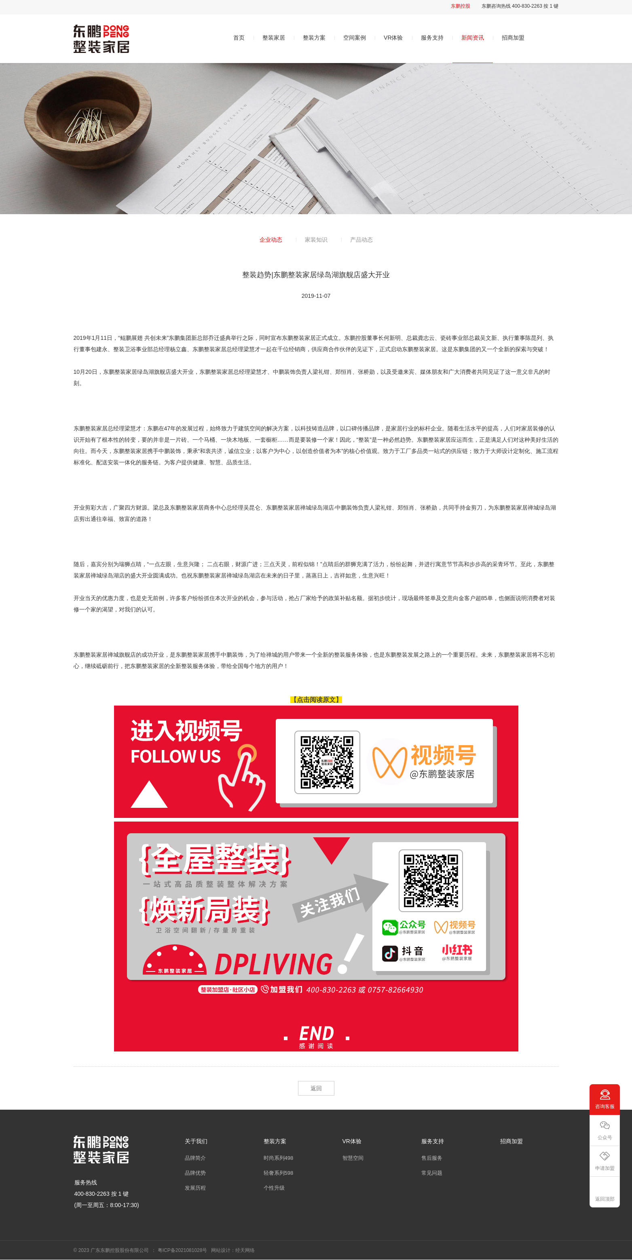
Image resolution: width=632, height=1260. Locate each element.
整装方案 (314, 38)
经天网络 (245, 1250)
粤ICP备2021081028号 (182, 1250)
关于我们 (196, 1141)
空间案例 (354, 38)
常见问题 (431, 1173)
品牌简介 (195, 1158)
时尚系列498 (279, 1158)
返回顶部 (605, 1199)
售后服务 (431, 1158)
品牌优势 (195, 1173)
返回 (316, 1088)
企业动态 (271, 239)
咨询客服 (605, 1106)
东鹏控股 (460, 6)
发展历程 (195, 1188)
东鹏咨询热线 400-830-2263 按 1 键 (520, 6)
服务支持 (432, 38)
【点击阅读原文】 (316, 699)
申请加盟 (605, 1168)
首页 (239, 38)
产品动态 (361, 239)
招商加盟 (513, 38)
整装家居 (273, 38)
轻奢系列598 (279, 1173)
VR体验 (393, 38)
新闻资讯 (472, 38)
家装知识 (316, 239)
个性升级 (274, 1188)
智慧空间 (353, 1158)
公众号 (605, 1137)
